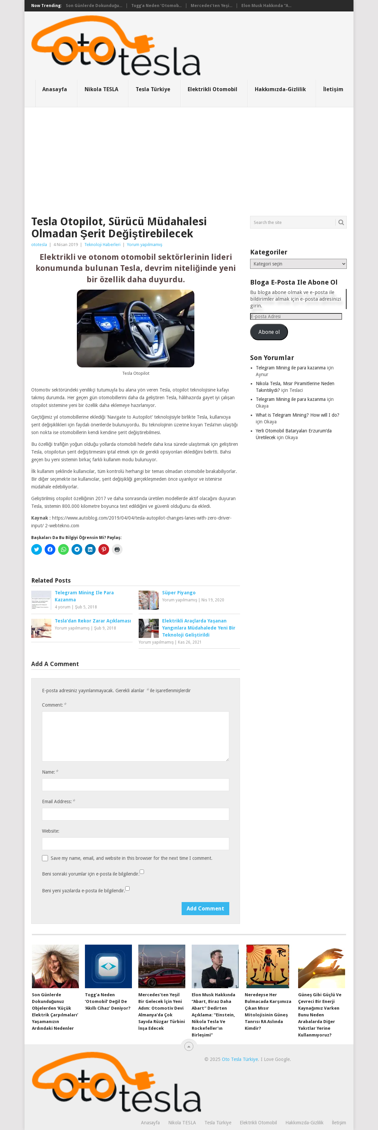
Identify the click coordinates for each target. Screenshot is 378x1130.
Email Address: (58, 801)
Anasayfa (54, 89)
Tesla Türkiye (153, 89)
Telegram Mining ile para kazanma (291, 367)
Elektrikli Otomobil (212, 89)
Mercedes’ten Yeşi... (211, 5)
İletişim (333, 89)
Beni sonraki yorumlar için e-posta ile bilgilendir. (91, 874)
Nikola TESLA (101, 89)
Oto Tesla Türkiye (240, 1059)
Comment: (54, 705)
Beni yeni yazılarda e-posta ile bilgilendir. (83, 890)
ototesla (39, 244)
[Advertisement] (189, 157)
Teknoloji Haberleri (102, 244)
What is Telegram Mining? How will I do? (297, 415)
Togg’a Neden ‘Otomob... (156, 5)
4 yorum (62, 607)
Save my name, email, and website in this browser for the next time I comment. (131, 858)
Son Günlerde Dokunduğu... (94, 5)
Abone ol (269, 332)
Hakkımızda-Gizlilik (280, 89)
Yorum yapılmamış (144, 244)
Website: (50, 831)
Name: (50, 772)
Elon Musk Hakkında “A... (266, 5)
